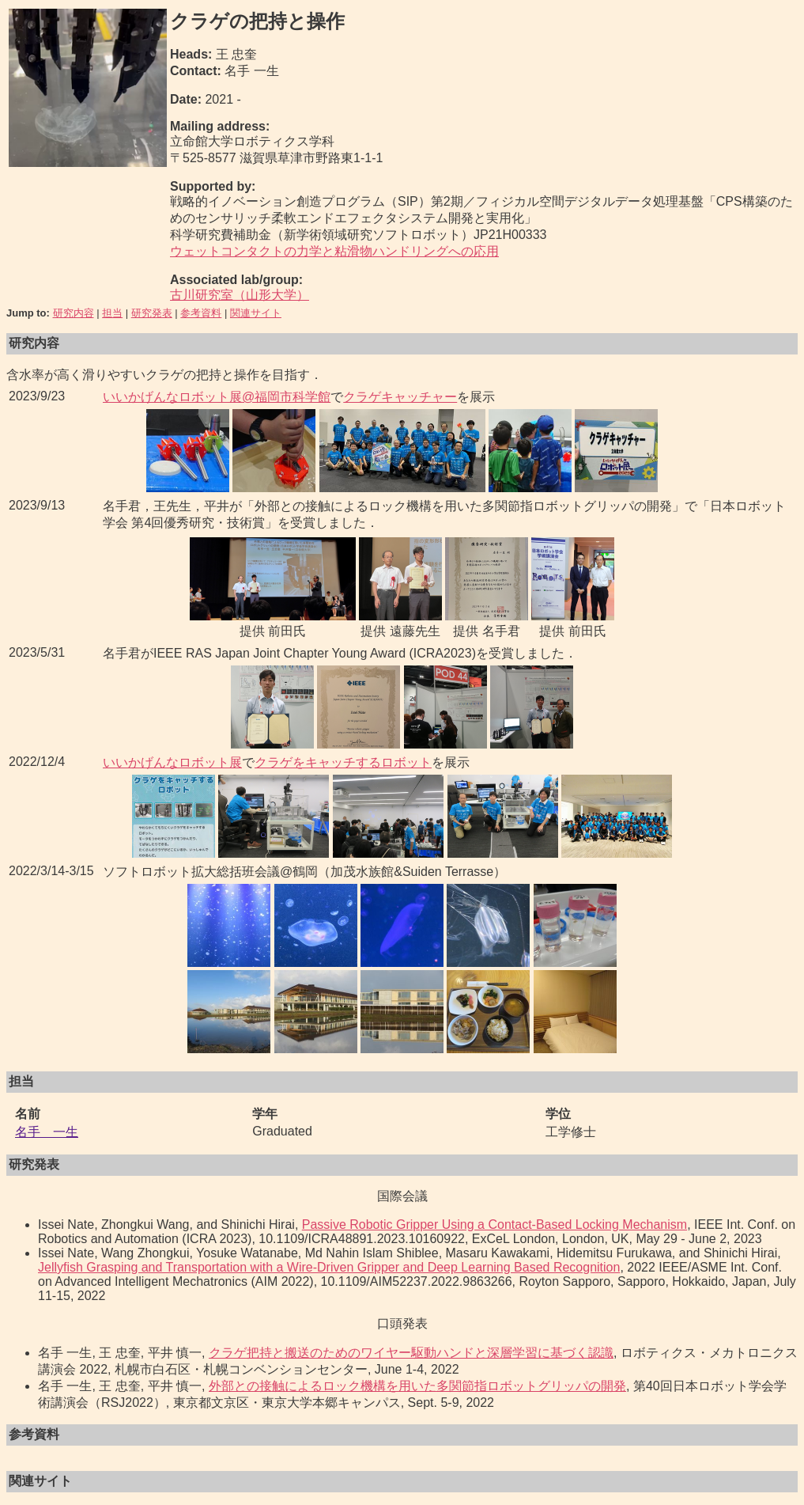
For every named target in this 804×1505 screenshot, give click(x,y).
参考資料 (200, 313)
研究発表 (151, 313)
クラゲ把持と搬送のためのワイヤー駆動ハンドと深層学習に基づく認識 (411, 1352)
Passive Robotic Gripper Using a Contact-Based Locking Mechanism (494, 1224)
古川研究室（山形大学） (239, 294)
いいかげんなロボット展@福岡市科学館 (216, 397)
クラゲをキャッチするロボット (343, 762)
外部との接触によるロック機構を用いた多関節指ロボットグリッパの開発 (417, 1386)
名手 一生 (46, 1132)
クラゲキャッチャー (400, 397)
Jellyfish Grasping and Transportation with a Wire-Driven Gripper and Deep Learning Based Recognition (329, 1267)
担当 (112, 313)
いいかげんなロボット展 (172, 762)
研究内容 (73, 313)
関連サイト (255, 313)
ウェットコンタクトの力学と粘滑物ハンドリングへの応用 (334, 251)
